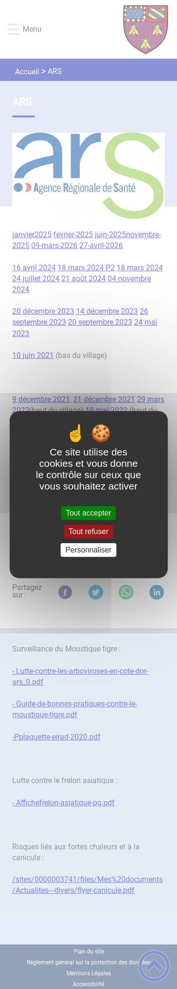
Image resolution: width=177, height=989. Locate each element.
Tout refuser (88, 531)
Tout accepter (88, 513)
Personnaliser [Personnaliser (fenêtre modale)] (89, 550)
